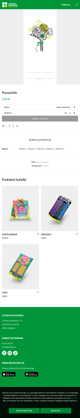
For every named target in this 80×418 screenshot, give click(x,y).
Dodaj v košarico (40, 118)
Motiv (7, 107)
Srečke (45, 165)
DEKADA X (46, 234)
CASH (5, 292)
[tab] (40, 140)
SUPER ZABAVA (9, 234)
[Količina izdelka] (70, 113)
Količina (8, 113)
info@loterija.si (9, 347)
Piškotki (74, 398)
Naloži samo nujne (24, 411)
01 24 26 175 (7, 343)
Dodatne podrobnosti (40, 139)
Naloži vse (55, 411)
